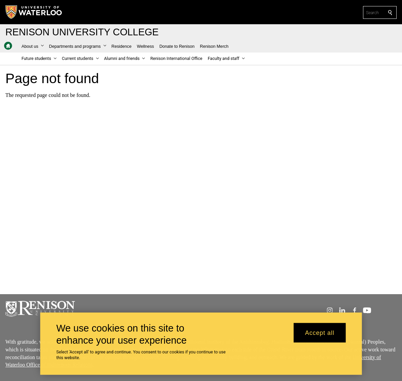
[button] (32, 46)
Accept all (319, 336)
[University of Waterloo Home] (34, 12)
